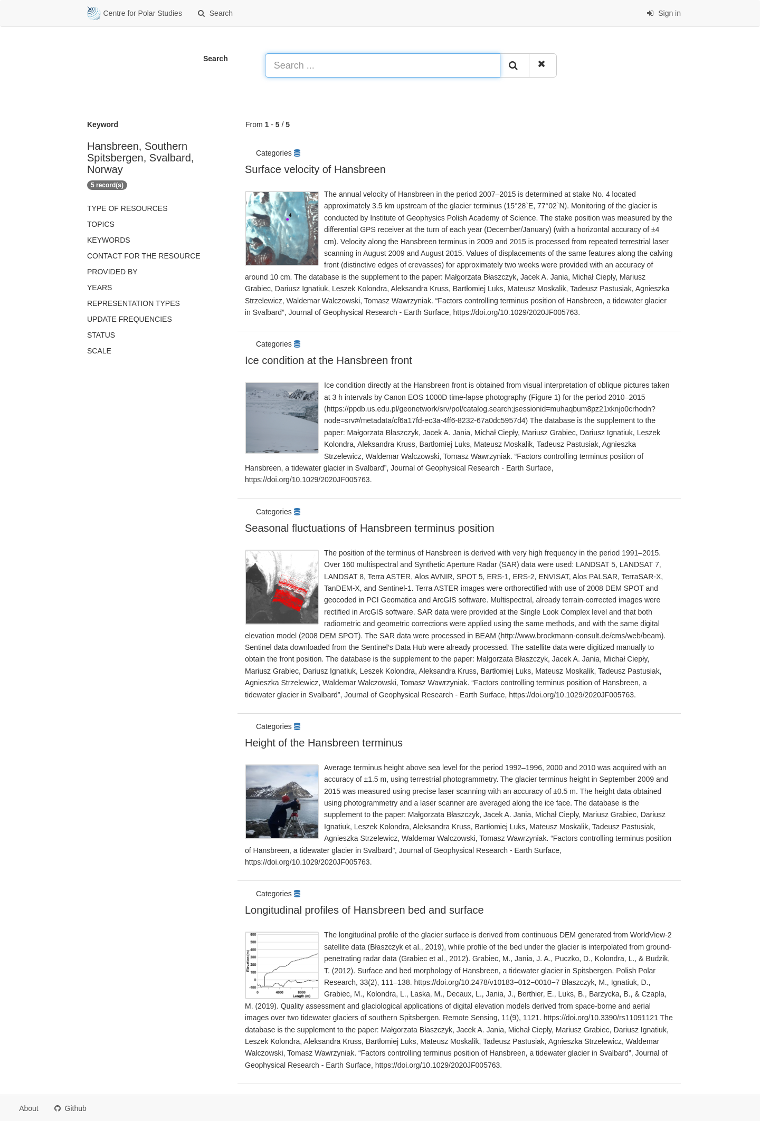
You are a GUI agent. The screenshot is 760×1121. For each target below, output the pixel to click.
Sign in (664, 13)
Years (99, 287)
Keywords (108, 240)
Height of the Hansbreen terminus (324, 743)
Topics (101, 224)
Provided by (112, 271)
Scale (99, 351)
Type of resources (127, 208)
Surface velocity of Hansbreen (315, 169)
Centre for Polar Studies (134, 13)
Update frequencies (129, 319)
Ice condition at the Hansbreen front (328, 360)
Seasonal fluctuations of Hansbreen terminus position (370, 528)
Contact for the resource (144, 256)
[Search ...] (382, 65)
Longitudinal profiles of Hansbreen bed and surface (364, 910)
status (101, 335)
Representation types (133, 303)
